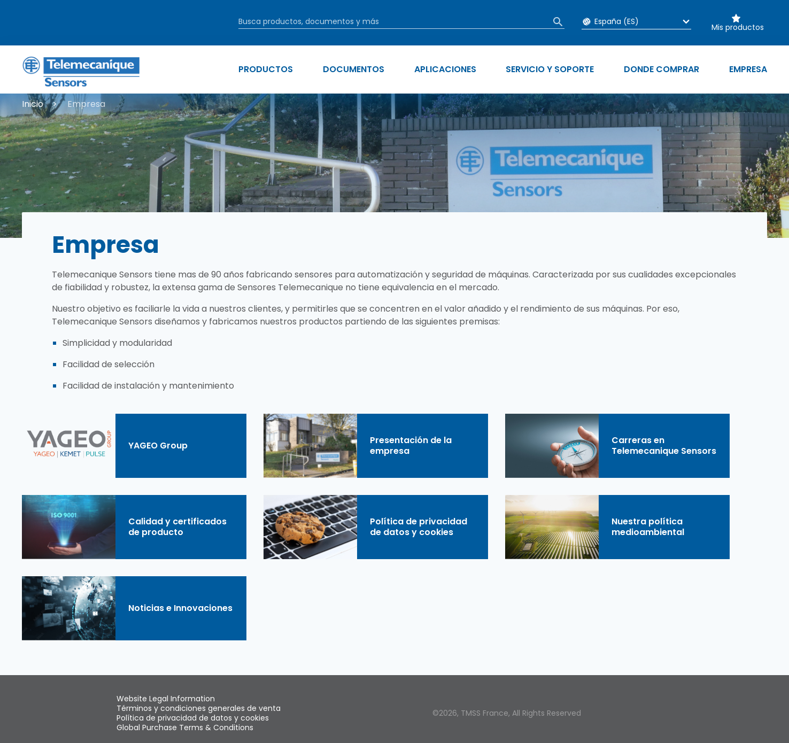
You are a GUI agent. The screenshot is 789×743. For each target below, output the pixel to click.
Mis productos (737, 27)
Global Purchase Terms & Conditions (185, 727)
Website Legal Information (166, 698)
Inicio (32, 104)
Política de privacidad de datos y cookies (193, 718)
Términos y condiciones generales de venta (199, 708)
